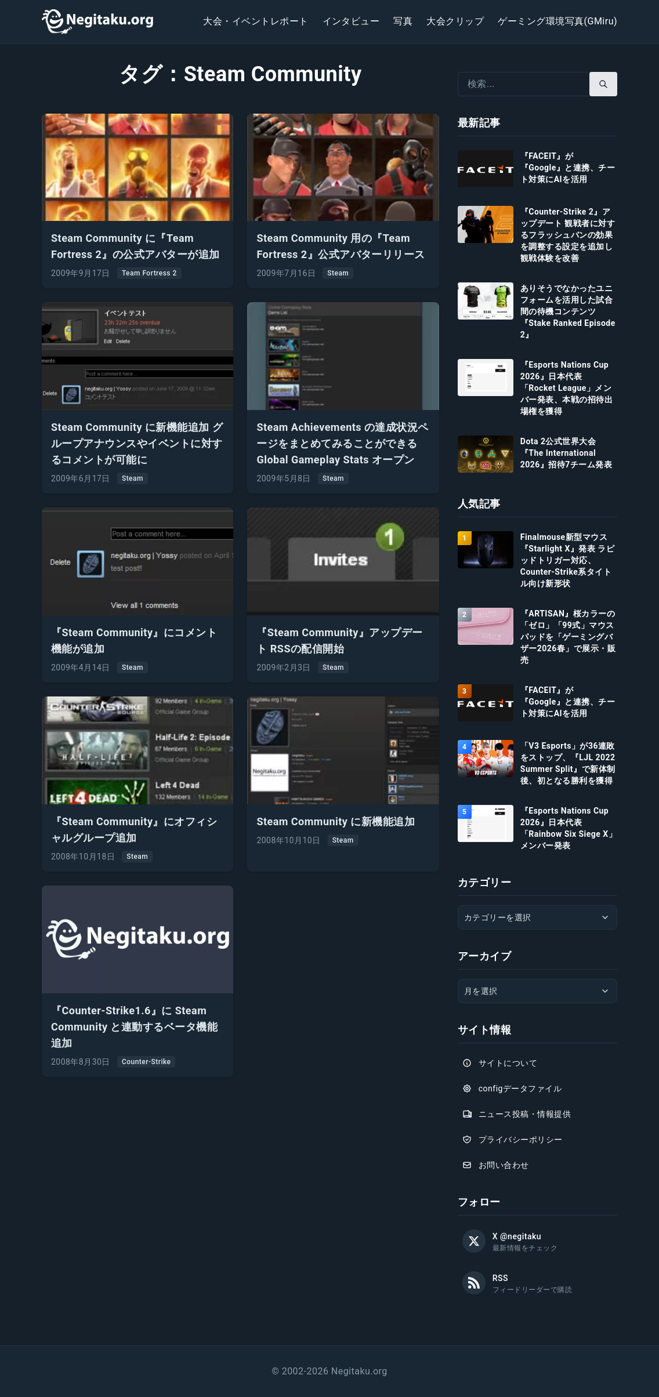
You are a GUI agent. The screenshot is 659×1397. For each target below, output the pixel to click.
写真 (402, 21)
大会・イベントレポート (255, 21)
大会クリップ (455, 21)
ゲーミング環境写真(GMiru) (557, 21)
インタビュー (351, 21)
